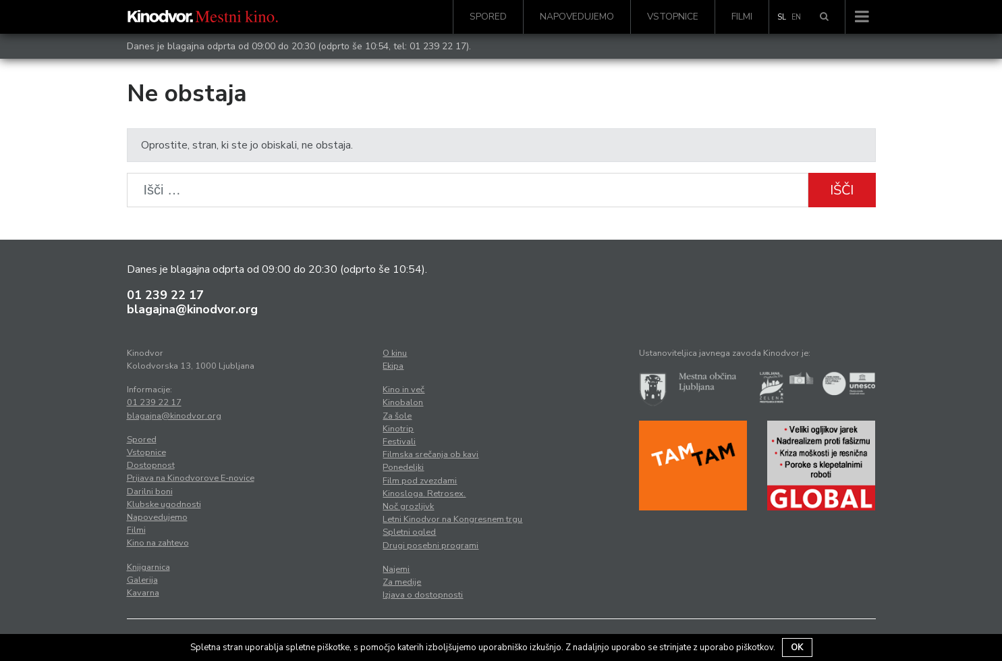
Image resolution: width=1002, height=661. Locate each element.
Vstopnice (672, 16)
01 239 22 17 (438, 46)
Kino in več (403, 390)
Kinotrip (398, 429)
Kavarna (143, 593)
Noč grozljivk (408, 506)
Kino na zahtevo (158, 543)
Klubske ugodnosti (164, 504)
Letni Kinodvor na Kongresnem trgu (452, 519)
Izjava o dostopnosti (423, 595)
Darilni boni (150, 491)
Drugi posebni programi (430, 545)
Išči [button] (842, 190)
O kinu (395, 353)
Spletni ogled (409, 532)
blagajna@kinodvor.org (192, 309)
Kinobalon (403, 402)
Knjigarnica (148, 567)
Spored (488, 16)
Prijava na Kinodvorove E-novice (190, 478)
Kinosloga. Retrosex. (424, 493)
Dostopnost (151, 465)
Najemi (396, 569)
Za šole (397, 416)
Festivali (399, 441)
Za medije (402, 582)
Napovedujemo (577, 16)
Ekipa (393, 366)
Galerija (142, 580)
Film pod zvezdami (420, 481)
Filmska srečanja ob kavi (430, 454)
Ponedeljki (403, 467)
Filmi (741, 16)
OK (797, 647)
